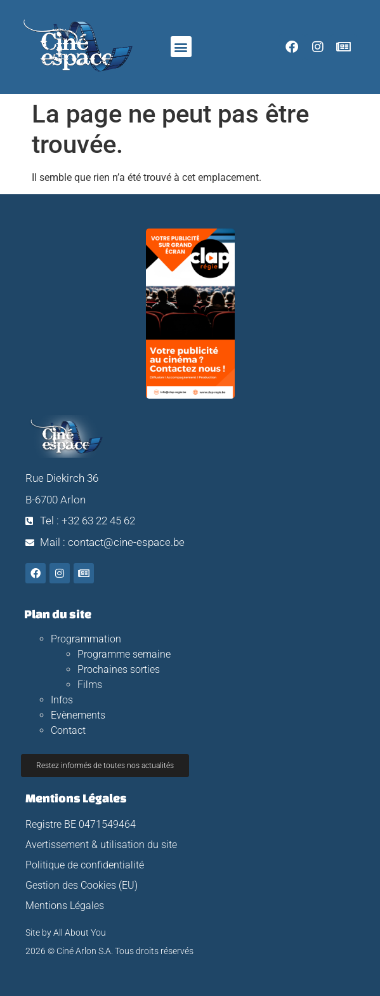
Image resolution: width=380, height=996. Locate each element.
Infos (62, 700)
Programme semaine (124, 654)
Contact (68, 730)
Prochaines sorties (118, 669)
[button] (181, 46)
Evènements (78, 715)
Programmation (86, 639)
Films (89, 685)
